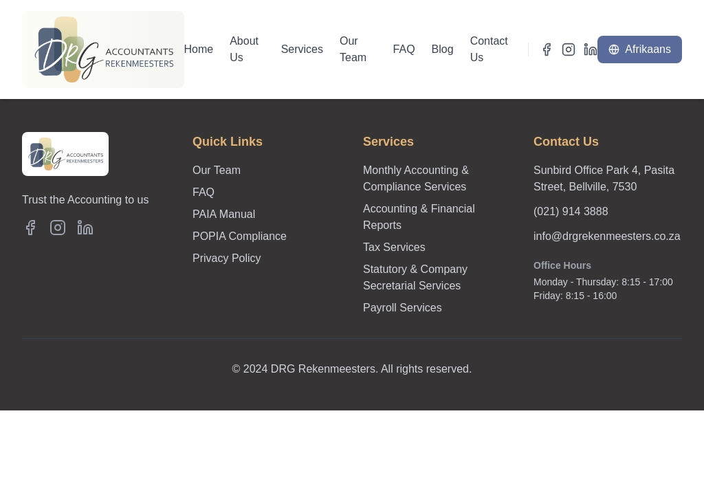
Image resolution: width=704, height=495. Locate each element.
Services (302, 49)
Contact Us (489, 49)
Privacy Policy (226, 258)
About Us (244, 49)
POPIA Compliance (239, 236)
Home (199, 49)
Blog (443, 49)
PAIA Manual (223, 214)
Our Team (353, 49)
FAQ (404, 49)
